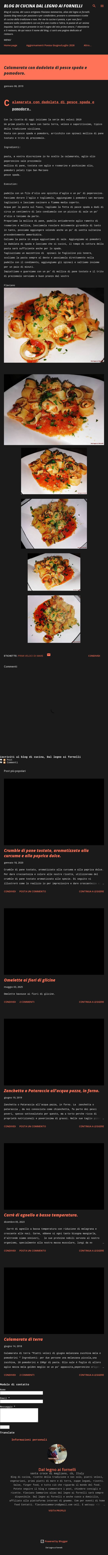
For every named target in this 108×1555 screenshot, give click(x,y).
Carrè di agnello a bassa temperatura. (41, 1215)
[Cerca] (94, 6)
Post (7, 760)
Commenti (10, 762)
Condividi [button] (94, 655)
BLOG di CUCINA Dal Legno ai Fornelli (43, 6)
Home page (10, 45)
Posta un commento (32, 891)
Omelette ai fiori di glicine (29, 980)
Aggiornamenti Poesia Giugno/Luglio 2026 (50, 45)
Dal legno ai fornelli (57, 1469)
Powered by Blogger (54, 1541)
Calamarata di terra (23, 1339)
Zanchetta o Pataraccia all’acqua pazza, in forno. (51, 1090)
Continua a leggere (91, 891)
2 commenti (26, 1001)
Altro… (88, 45)
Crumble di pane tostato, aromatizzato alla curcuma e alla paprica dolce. (46, 853)
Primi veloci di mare (30, 655)
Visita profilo (57, 1510)
